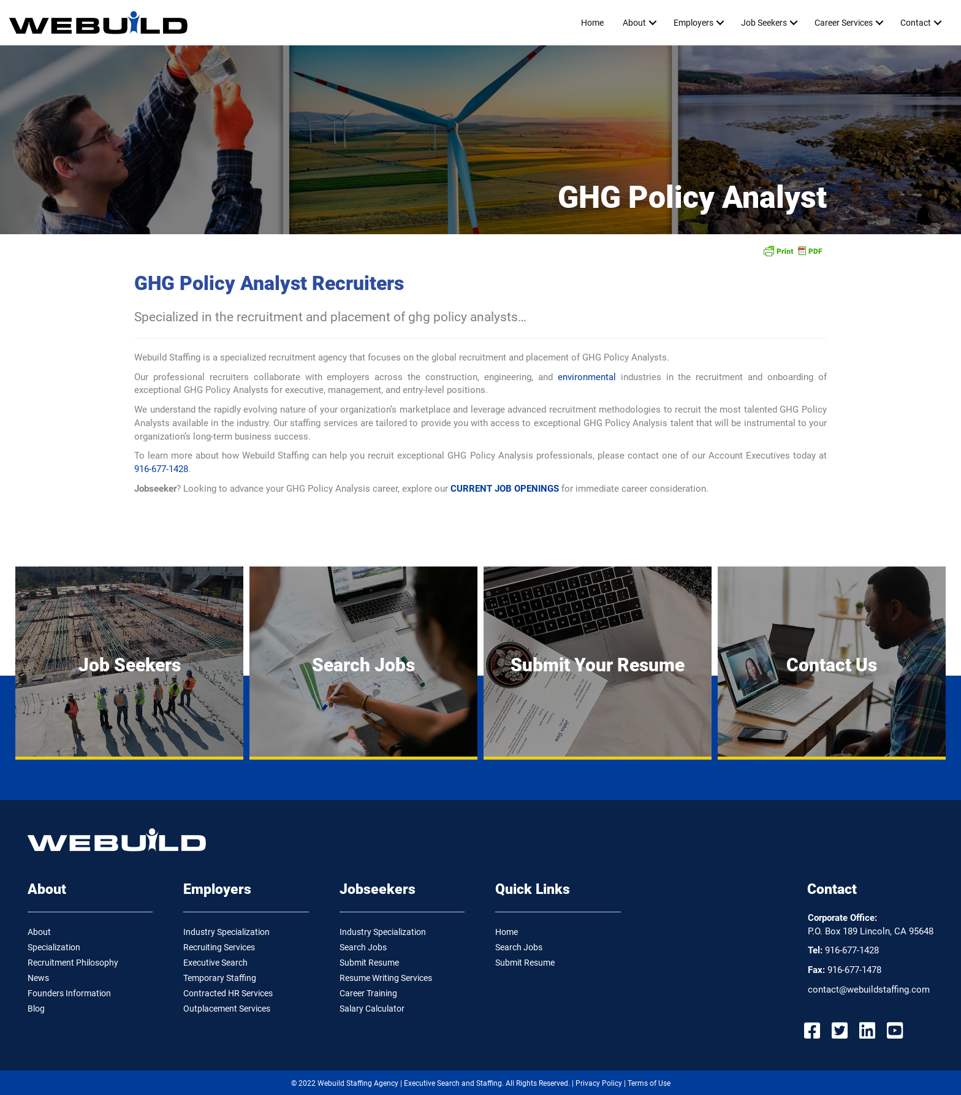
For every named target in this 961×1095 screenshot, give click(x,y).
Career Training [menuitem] (368, 993)
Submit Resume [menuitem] (369, 962)
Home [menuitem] (592, 23)
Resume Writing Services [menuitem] (386, 978)
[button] (652, 22)
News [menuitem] (38, 978)
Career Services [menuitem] (844, 23)
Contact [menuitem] (915, 23)
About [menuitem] (634, 23)
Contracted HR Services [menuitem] (228, 993)
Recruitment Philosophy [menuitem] (73, 962)
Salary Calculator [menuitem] (372, 1008)
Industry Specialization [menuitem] (226, 932)
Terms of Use (649, 1083)
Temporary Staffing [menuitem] (219, 978)
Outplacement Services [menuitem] (226, 1008)
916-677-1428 (161, 469)
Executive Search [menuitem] (215, 962)
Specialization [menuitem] (54, 947)
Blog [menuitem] (36, 1008)
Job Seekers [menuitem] (764, 23)
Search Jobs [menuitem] (363, 947)
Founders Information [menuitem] (69, 993)
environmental (587, 377)
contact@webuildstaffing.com (869, 989)
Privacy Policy (598, 1083)
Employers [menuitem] (693, 23)
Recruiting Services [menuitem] (219, 947)
